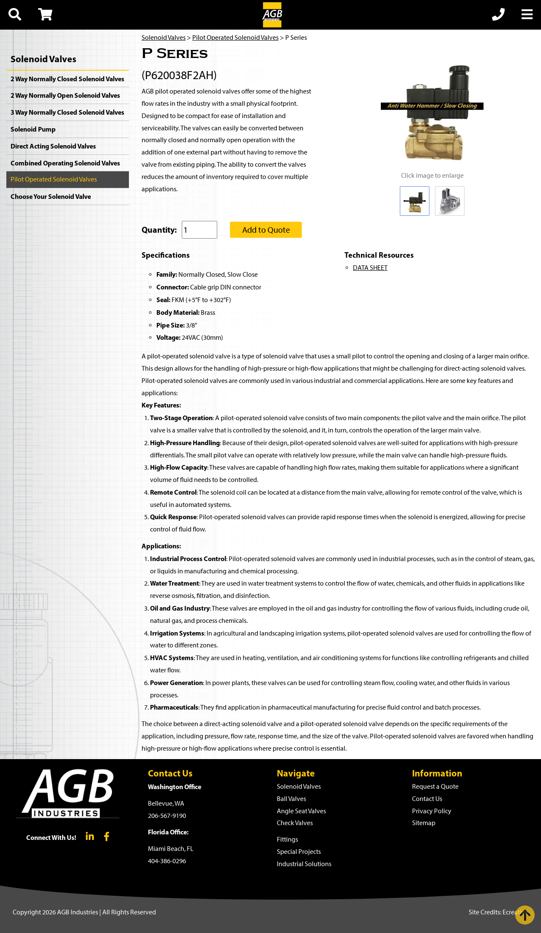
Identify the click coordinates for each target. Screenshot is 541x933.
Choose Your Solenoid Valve (51, 196)
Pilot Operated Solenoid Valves (54, 179)
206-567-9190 (167, 816)
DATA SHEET (370, 268)
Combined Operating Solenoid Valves (65, 163)
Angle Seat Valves (301, 811)
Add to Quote (266, 230)
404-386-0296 (167, 861)
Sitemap (423, 823)
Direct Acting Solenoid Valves (53, 146)
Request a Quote (435, 786)
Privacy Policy (431, 811)
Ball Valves (291, 799)
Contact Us (427, 799)
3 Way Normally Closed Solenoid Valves (67, 112)
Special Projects (299, 852)
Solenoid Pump (33, 129)
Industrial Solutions (304, 864)
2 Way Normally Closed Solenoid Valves (67, 78)
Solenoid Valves (44, 59)
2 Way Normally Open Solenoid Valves (65, 95)
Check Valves (295, 823)
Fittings (287, 839)
